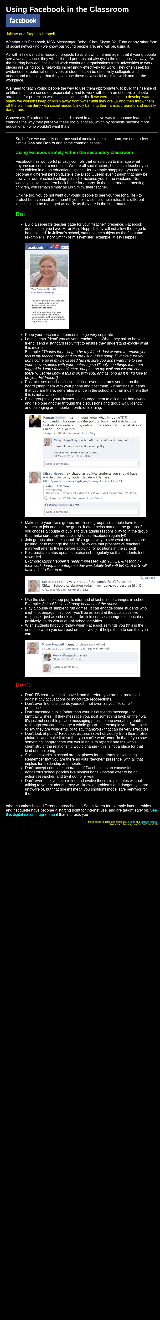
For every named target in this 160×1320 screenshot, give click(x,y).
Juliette (131, 822)
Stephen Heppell (149, 822)
